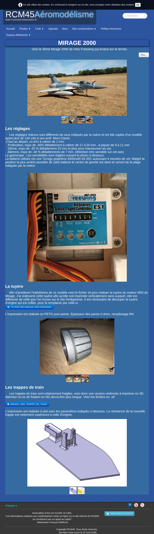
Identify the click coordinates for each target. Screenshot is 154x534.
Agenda (52, 28)
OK (137, 5)
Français (11, 505)
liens (65, 28)
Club (39, 28)
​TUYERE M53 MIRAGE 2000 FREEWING (29, 307)
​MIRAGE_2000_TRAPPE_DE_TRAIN (27, 404)
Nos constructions (84, 28)
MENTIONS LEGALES (119, 514)
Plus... (144, 55)
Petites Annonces (111, 28)
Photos (25, 28)
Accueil (10, 28)
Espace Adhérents (18, 34)
